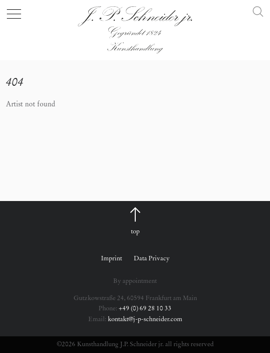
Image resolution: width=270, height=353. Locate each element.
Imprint (111, 258)
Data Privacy (152, 258)
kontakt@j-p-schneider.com (145, 319)
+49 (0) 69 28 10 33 (145, 308)
